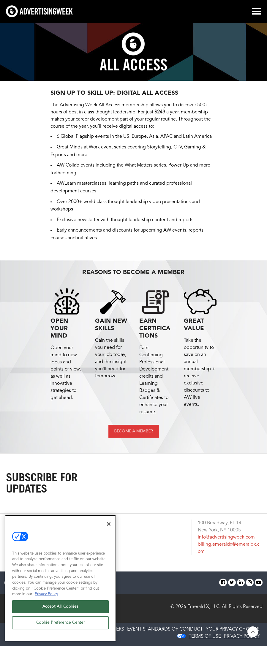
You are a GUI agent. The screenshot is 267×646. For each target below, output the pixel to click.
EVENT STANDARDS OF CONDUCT (165, 629)
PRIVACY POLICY (242, 636)
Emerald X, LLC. (204, 606)
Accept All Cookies (60, 607)
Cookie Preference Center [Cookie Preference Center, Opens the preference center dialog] (60, 623)
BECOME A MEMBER (133, 431)
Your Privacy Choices (233, 629)
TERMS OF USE (205, 636)
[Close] (108, 524)
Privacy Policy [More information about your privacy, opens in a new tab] (46, 594)
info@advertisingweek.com (226, 537)
